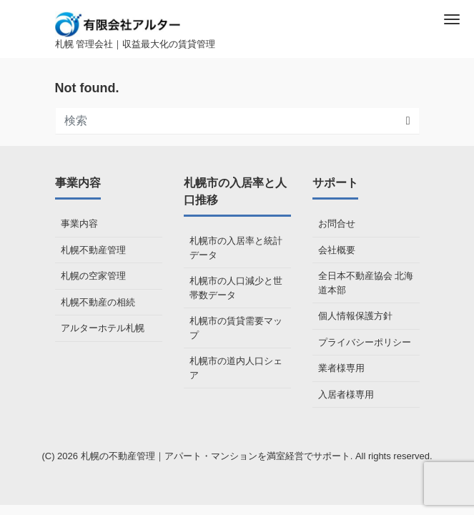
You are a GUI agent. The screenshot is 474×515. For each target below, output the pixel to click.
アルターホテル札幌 (102, 328)
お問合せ (336, 223)
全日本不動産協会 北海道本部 (366, 282)
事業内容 (79, 223)
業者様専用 (341, 368)
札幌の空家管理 (93, 275)
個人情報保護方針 (355, 315)
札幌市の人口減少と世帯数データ (235, 287)
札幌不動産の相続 (98, 302)
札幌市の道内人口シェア (235, 368)
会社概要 (336, 250)
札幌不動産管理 (93, 250)
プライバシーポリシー (364, 342)
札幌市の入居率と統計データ (235, 247)
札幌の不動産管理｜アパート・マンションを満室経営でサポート (215, 456)
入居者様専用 (346, 394)
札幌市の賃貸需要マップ (235, 327)
